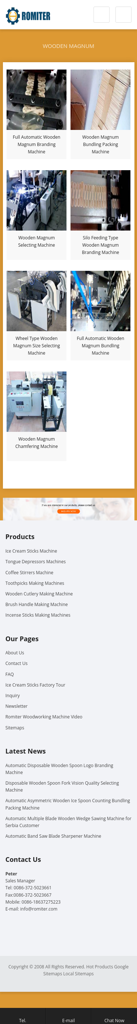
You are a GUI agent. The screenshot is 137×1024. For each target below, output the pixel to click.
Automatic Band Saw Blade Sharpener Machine (53, 836)
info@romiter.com (38, 909)
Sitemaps (14, 728)
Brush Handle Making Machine (36, 604)
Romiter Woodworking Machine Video (44, 717)
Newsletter (16, 706)
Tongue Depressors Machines (35, 561)
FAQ (9, 674)
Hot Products (99, 967)
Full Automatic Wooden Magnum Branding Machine (36, 144)
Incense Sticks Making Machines (38, 615)
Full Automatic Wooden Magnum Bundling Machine (100, 345)
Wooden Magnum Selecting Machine (36, 241)
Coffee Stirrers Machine (29, 572)
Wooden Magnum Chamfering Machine (36, 442)
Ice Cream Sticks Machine (31, 551)
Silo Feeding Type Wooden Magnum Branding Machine (100, 245)
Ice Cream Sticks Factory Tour (35, 685)
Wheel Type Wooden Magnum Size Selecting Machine (36, 345)
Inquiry (12, 695)
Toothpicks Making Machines (34, 583)
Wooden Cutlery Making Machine (39, 594)
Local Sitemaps (78, 974)
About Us (14, 653)
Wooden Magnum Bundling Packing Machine (100, 144)
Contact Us (16, 663)
